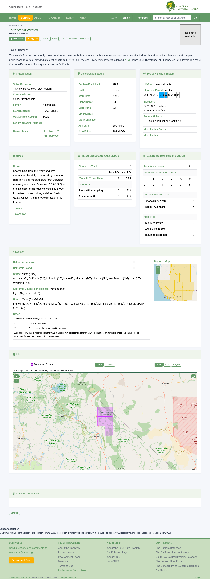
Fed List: (83, 90)
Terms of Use (65, 565)
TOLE (46, 116)
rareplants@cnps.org (21, 552)
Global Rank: (85, 102)
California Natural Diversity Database (176, 557)
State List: (84, 96)
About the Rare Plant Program (124, 548)
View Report (17, 39)
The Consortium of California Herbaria (177, 565)
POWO (57, 131)
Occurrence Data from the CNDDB (164, 155)
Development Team (21, 560)
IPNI (45, 135)
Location (19, 251)
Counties (109, 364)
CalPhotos (72, 39)
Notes (18, 155)
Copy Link (33, 39)
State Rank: (84, 107)
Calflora (45, 39)
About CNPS (114, 557)
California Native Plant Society (44, 577)
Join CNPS (113, 561)
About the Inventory (69, 548)
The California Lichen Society (172, 552)
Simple (126, 17)
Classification (22, 73)
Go (195, 17)
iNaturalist (84, 39)
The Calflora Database (168, 548)
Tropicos (54, 135)
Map (17, 354)
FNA (50, 131)
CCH (63, 39)
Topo (167, 364)
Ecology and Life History (158, 73)
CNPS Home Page (117, 552)
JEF (45, 131)
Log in (198, 577)
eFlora (54, 39)
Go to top (14, 513)
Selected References (26, 493)
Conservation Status (91, 73)
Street (158, 364)
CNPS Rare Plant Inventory (25, 6)
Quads (99, 364)
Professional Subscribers (72, 570)
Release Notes (66, 552)
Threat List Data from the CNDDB (98, 155)
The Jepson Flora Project (170, 561)
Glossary (63, 561)
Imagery (176, 364)
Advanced (143, 17)
